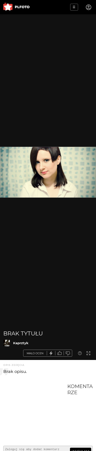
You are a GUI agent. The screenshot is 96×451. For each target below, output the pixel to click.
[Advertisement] (35, 412)
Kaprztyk (20, 343)
